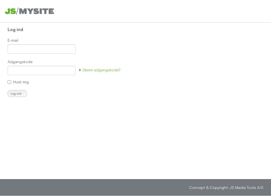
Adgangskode (20, 61)
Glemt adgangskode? (99, 70)
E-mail (13, 40)
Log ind (16, 93)
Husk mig (21, 81)
